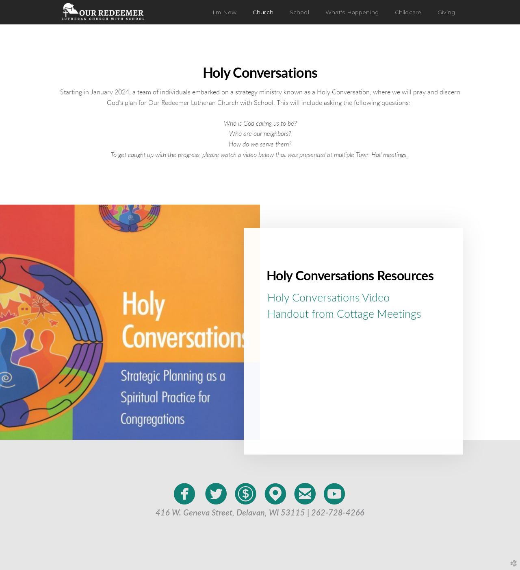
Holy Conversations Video (328, 297)
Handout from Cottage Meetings (344, 313)
